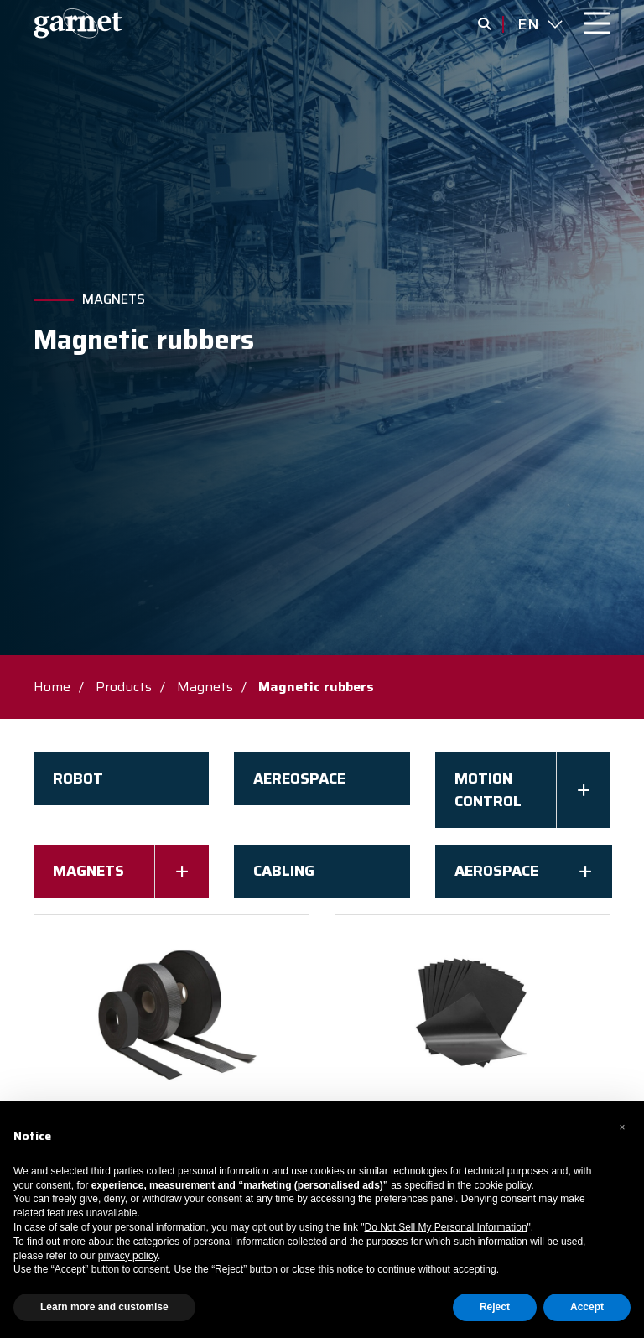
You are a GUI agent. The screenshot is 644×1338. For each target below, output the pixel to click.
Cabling (283, 870)
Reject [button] (495, 1307)
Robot (78, 778)
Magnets (113, 299)
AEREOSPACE (299, 778)
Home (52, 686)
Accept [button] (587, 1307)
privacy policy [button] (128, 1256)
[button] (622, 1127)
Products (124, 686)
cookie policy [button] (503, 1185)
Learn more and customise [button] (104, 1307)
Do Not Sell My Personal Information (446, 1227)
